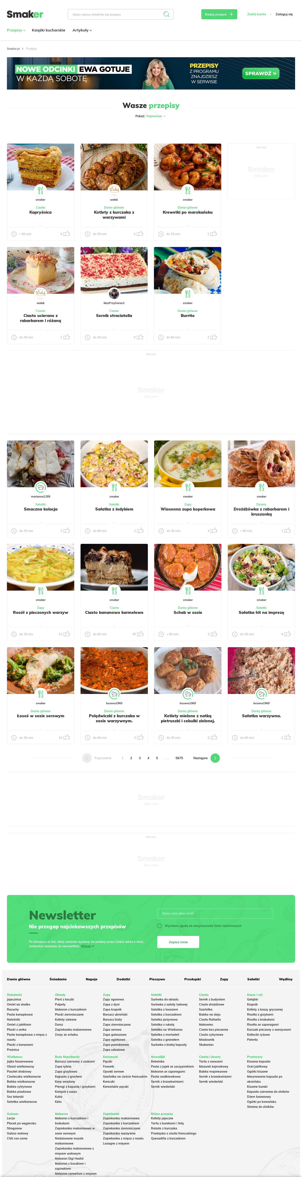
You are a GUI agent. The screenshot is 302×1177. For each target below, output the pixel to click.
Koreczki (109, 1081)
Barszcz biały (112, 1019)
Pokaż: (151, 116)
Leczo (11, 1118)
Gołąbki (252, 999)
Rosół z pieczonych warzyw (40, 612)
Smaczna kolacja (40, 509)
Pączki (107, 1061)
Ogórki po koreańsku (261, 1102)
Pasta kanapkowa (20, 1014)
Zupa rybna (63, 1066)
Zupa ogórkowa (114, 1040)
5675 (179, 758)
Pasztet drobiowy (19, 1071)
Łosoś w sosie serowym (40, 715)
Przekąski (192, 979)
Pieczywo (157, 979)
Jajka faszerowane (20, 1061)
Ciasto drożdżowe (211, 1004)
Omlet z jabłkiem (19, 1024)
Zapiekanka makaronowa (73, 1029)
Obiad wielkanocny (20, 1066)
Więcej (86, 946)
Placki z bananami (20, 1045)
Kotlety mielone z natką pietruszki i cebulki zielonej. (188, 718)
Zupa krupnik (112, 1009)
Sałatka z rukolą (162, 1024)
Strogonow (14, 1128)
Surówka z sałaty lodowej (169, 1004)
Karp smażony (65, 1081)
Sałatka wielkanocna (22, 1102)
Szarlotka (205, 1009)
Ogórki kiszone (257, 1071)
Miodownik (206, 1040)
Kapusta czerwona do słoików (268, 1092)
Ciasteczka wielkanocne (24, 1076)
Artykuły (82, 30)
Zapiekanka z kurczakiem (121, 1123)
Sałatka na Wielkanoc (167, 1029)
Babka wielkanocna (21, 1081)
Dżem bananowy (259, 1097)
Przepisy (16, 30)
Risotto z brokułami (261, 1019)
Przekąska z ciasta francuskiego (173, 1133)
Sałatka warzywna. (261, 715)
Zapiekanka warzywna (119, 1133)
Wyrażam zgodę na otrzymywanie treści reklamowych (199, 926)
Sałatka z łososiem (164, 1009)
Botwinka (157, 1061)
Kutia (58, 1097)
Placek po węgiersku (21, 1123)
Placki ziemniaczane (69, 1014)
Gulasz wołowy (17, 1133)
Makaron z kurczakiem (71, 1009)
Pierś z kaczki (64, 999)
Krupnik (252, 1004)
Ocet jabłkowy (257, 1066)
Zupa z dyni (111, 1004)
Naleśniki (13, 1019)
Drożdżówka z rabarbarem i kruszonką (261, 512)
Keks (58, 1102)
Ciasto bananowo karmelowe (114, 612)
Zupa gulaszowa (114, 1035)
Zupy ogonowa (113, 999)
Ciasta (40, 207)
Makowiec (206, 1024)
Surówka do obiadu (164, 999)
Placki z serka (16, 1029)
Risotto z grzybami (260, 1014)
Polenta (252, 1040)
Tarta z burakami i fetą (167, 1123)
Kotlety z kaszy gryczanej (265, 1009)
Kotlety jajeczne (162, 1118)
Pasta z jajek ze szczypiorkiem (172, 1066)
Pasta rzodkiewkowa (166, 1076)
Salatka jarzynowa (164, 1019)
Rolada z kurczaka (164, 1128)
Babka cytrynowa (19, 1087)
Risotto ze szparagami (263, 1024)
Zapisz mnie (178, 942)
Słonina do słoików (260, 1107)
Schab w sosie (188, 612)
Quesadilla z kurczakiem (168, 1138)
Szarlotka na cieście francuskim (125, 1076)
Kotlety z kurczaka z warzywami (114, 215)
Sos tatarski (15, 1097)
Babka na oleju (209, 1014)
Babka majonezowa (213, 1071)
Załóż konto (256, 14)
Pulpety (60, 1004)
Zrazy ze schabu (66, 1035)
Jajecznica (14, 999)
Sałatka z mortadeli (165, 1035)
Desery (261, 504)
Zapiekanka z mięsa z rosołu (123, 1138)
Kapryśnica (40, 212)
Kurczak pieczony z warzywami (269, 1029)
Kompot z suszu (66, 1092)
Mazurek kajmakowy (213, 1066)
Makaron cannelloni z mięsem (76, 1174)
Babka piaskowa (19, 1092)
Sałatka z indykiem (114, 509)
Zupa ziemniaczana (117, 1024)
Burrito (188, 315)
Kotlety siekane (66, 1019)
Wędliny (286, 979)
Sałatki (40, 504)
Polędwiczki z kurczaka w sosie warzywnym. (114, 718)
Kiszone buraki (257, 1087)
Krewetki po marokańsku (188, 212)
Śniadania (57, 979)
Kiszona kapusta (258, 1061)
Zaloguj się (284, 14)
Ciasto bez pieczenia (213, 1029)
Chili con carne (17, 1138)
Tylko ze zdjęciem (37, 129)
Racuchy (13, 1009)
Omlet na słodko (18, 1004)
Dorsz (59, 1024)
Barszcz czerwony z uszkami (75, 1061)
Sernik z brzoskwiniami (167, 1081)
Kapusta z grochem (68, 1076)
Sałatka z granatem (165, 1040)
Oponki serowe (113, 1071)
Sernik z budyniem (212, 999)
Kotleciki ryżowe (258, 1035)
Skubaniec (206, 1045)
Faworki (108, 1066)
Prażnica (13, 1050)
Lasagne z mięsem (116, 1143)
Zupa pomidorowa (116, 1045)
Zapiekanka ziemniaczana (121, 1128)
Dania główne (114, 207)
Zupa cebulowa (114, 1050)
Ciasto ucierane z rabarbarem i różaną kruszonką (40, 320)
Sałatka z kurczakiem (166, 1014)
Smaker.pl (13, 48)
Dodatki (123, 979)
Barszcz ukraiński (115, 1014)
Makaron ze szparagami (168, 1071)
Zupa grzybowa (66, 1071)
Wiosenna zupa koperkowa (188, 509)
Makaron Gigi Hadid (69, 1158)
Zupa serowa (112, 1029)
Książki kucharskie (48, 30)
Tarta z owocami (211, 1061)
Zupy (187, 504)
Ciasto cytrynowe (211, 1035)
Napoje (92, 979)
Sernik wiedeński (163, 1087)
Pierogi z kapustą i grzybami (75, 1087)
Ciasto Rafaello (210, 1019)
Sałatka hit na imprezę (261, 612)
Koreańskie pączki (116, 1087)
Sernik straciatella (114, 315)
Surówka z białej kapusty (169, 1045)
